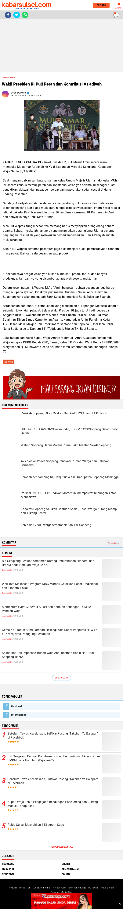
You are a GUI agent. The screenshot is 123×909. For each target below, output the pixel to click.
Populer (100, 5)
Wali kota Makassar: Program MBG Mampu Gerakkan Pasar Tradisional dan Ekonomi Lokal (50, 586)
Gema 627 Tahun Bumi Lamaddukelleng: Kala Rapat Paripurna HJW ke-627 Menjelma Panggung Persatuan (50, 632)
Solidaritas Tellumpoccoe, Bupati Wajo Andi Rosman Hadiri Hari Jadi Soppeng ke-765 (48, 655)
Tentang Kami (107, 887)
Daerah (12, 77)
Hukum (66, 864)
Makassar (8, 869)
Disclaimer (24, 887)
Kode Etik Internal (41, 887)
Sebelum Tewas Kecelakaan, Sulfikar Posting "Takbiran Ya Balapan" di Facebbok (53, 735)
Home (5, 77)
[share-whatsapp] (25, 15)
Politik (66, 874)
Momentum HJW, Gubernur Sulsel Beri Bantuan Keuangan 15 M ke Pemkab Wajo (46, 609)
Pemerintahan (71, 869)
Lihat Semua (61, 678)
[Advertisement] (61, 45)
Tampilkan (113, 543)
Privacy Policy (60, 887)
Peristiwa (8, 874)
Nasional (16, 706)
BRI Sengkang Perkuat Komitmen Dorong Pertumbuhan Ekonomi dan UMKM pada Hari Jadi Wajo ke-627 (48, 563)
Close (36, 895)
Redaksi (13, 887)
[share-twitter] (16, 15)
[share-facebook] (8, 15)
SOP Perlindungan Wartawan (83, 887)
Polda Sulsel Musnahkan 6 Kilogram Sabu (36, 825)
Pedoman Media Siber (62, 892)
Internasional (19, 714)
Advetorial (9, 864)
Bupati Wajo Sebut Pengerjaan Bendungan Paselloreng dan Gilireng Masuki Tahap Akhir (53, 804)
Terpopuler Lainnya (62, 847)
